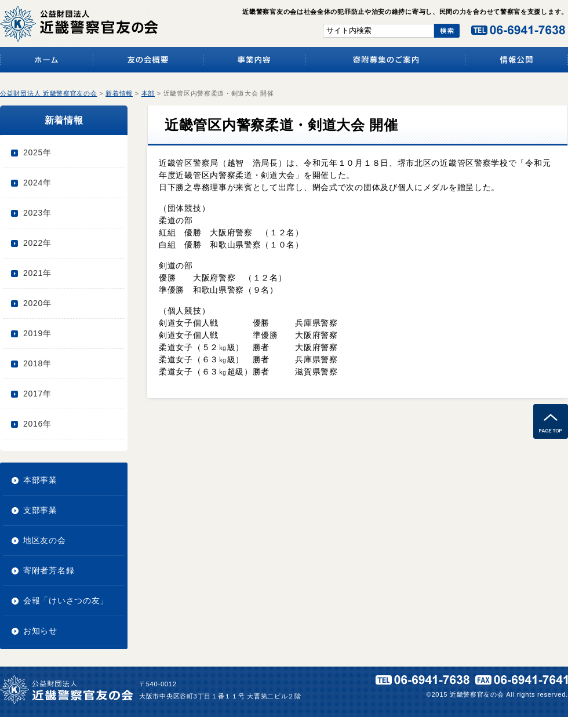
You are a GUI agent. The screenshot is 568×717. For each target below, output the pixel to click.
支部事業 (40, 510)
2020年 (37, 303)
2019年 (37, 333)
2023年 (37, 212)
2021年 (37, 273)
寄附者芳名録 (48, 570)
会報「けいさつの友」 (65, 600)
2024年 (37, 182)
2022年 (37, 243)
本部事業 (40, 480)
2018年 (37, 363)
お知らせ (40, 630)
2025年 (37, 152)
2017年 (37, 393)
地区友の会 (44, 540)
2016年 (37, 423)
